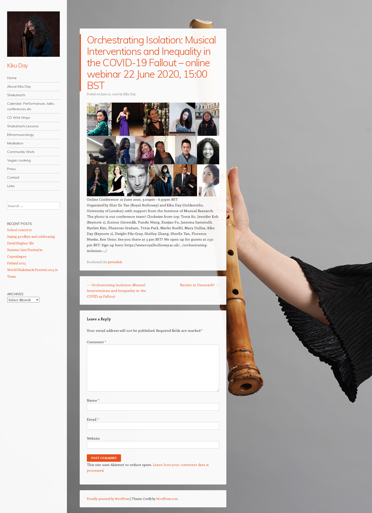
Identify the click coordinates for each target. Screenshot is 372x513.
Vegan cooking (19, 160)
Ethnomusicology (20, 135)
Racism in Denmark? (199, 284)
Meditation (15, 143)
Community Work (20, 152)
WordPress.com (167, 499)
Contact (13, 177)
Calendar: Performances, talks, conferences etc (31, 106)
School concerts (19, 230)
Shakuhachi (16, 95)
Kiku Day (17, 65)
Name (93, 400)
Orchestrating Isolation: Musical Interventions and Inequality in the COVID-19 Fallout (116, 290)
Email (93, 419)
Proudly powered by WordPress (108, 499)
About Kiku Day (19, 86)
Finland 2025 (16, 263)
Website (93, 438)
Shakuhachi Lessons (23, 126)
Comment (96, 341)
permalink (115, 262)
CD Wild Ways (18, 117)
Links (11, 186)
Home (12, 78)
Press (11, 169)
